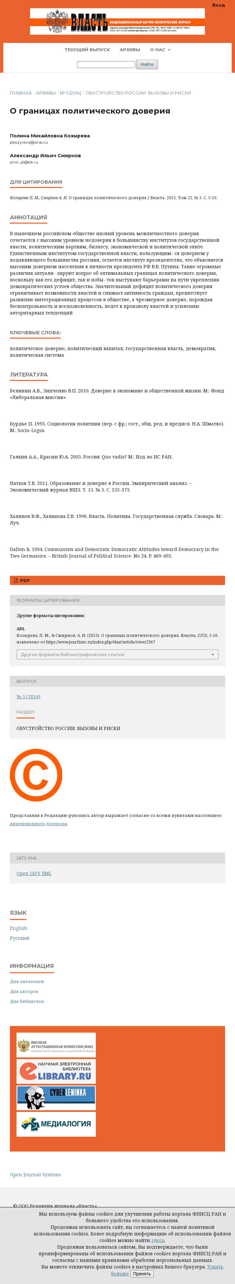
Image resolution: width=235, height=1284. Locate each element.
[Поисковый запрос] (106, 64)
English (18, 928)
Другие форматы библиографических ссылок (72, 654)
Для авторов (24, 991)
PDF (24, 580)
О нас (158, 49)
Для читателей (27, 981)
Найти (147, 64)
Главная (21, 92)
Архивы (130, 49)
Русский (19, 938)
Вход (218, 5)
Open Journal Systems (35, 1174)
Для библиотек (27, 1001)
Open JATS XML (34, 873)
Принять (142, 1273)
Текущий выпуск (87, 49)
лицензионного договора (38, 823)
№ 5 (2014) (70, 92)
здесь (158, 1240)
